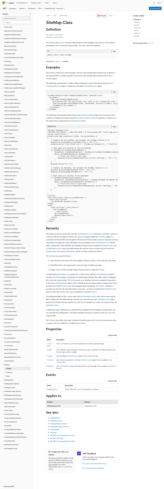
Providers (101, 286)
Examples (137, 22)
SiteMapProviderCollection (59, 426)
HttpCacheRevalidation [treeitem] (11, 107)
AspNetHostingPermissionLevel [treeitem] (14, 42)
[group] (82, 102)
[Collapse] (30, 14)
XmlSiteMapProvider (53, 86)
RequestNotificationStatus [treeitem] (12, 357)
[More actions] (116, 15)
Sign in (159, 3)
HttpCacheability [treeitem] (9, 92)
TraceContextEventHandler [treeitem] (12, 418)
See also (136, 36)
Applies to (137, 33)
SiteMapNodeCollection (58, 424)
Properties (137, 28)
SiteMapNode (104, 274)
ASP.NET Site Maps (57, 438)
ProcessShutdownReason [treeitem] (12, 342)
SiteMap (52, 42)
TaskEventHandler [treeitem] (9, 407)
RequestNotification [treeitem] (10, 353)
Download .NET (155, 8)
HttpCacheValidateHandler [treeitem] (12, 111)
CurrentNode (93, 118)
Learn (48, 15)
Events (136, 30)
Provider (49, 356)
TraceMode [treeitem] (7, 426)
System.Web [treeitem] (8, 27)
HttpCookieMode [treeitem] (9, 153)
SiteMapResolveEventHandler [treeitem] (13, 399)
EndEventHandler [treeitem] (9, 54)
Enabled (49, 350)
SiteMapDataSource (84, 234)
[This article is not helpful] (152, 43)
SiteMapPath (75, 121)
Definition (137, 19)
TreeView (53, 432)
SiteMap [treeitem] (8, 368)
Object (57, 61)
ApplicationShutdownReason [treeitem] (13, 31)
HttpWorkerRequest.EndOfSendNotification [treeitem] (11, 276)
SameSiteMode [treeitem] (9, 361)
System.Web (58, 35)
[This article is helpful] (150, 43)
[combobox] (17, 18)
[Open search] (154, 3)
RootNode (81, 118)
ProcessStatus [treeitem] (8, 346)
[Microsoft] (4, 2)
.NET (54, 15)
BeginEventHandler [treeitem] (10, 46)
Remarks (137, 25)
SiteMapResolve (52, 389)
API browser (63, 15)
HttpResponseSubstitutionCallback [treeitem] (15, 214)
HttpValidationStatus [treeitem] (10, 267)
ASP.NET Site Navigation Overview (62, 435)
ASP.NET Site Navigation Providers (62, 441)
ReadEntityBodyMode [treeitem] (11, 349)
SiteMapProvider (91, 86)
